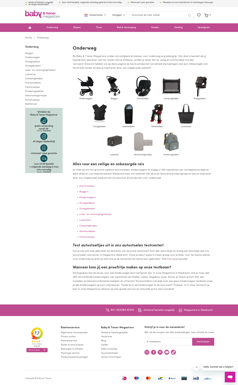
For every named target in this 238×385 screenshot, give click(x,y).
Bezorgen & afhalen (72, 349)
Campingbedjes (34, 78)
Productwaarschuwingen (74, 357)
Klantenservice (70, 327)
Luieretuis (30, 74)
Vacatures (106, 336)
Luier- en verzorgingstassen (40, 70)
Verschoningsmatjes (36, 95)
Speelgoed (204, 27)
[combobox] (161, 15)
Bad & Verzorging (126, 27)
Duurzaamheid (109, 353)
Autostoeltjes (32, 100)
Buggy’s (83, 192)
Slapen (77, 27)
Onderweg (52, 27)
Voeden (155, 27)
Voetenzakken (33, 83)
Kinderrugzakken (34, 91)
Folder (104, 345)
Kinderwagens (87, 197)
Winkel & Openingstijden (114, 332)
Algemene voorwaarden (74, 332)
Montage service (70, 353)
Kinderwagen (32, 57)
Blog (103, 341)
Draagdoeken (33, 66)
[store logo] (42, 15)
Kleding (178, 27)
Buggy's (29, 53)
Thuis (99, 27)
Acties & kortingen (111, 357)
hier (169, 259)
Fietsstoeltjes (32, 87)
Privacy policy (68, 336)
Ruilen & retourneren (72, 345)
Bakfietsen (31, 104)
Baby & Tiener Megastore (117, 327)
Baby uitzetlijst (109, 349)
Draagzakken (32, 62)
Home (28, 38)
